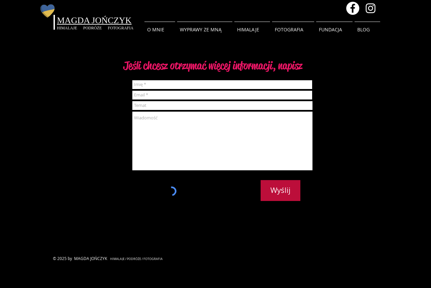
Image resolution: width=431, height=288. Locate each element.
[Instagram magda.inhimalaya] (370, 8)
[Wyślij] (280, 190)
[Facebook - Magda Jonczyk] (352, 8)
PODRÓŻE (95, 28)
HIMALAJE (70, 28)
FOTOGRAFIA (120, 28)
